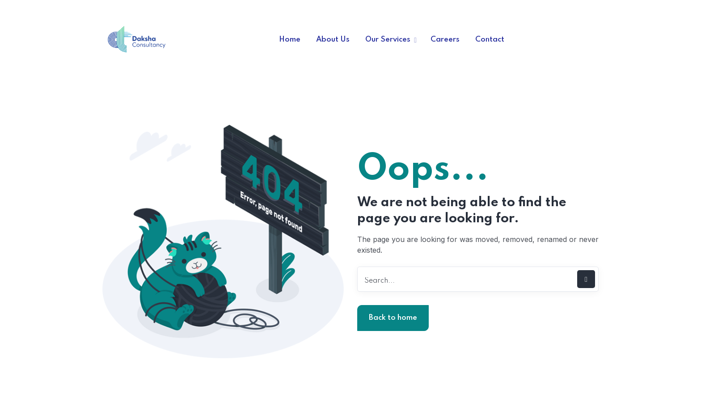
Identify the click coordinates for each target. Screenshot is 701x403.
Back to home (393, 318)
